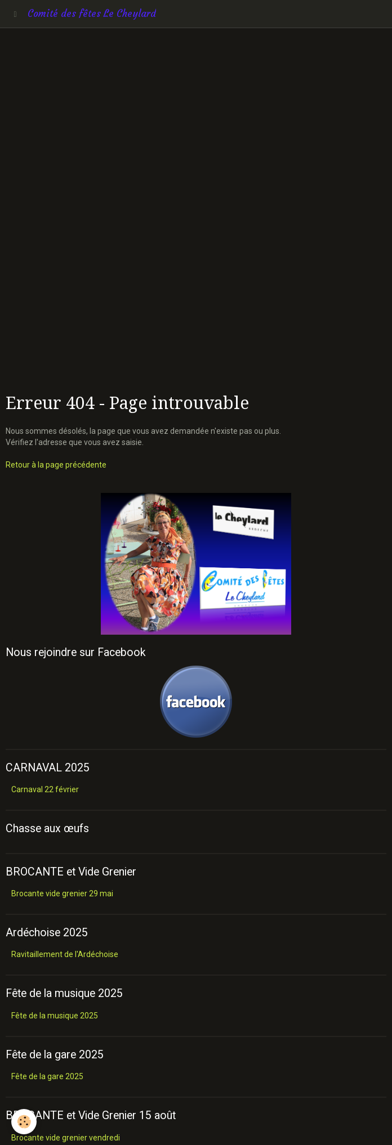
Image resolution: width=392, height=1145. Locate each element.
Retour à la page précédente (56, 464)
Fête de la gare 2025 (47, 1076)
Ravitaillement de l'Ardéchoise (64, 954)
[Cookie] (24, 1121)
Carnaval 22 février (45, 789)
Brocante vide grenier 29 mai (62, 893)
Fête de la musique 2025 (54, 1015)
